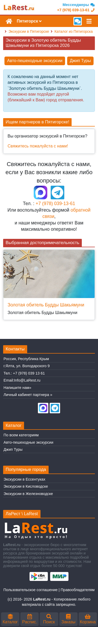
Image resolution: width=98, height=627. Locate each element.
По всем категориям (21, 435)
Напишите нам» (17, 388)
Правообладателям (78, 590)
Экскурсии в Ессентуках (24, 479)
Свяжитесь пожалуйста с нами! (38, 146)
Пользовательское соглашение (30, 590)
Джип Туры (80, 60)
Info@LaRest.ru (27, 380)
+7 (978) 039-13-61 (55, 203)
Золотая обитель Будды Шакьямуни (46, 304)
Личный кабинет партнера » (28, 395)
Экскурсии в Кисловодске (26, 486)
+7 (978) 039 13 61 (29, 373)
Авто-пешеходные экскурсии (34, 60)
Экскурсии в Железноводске (28, 494)
